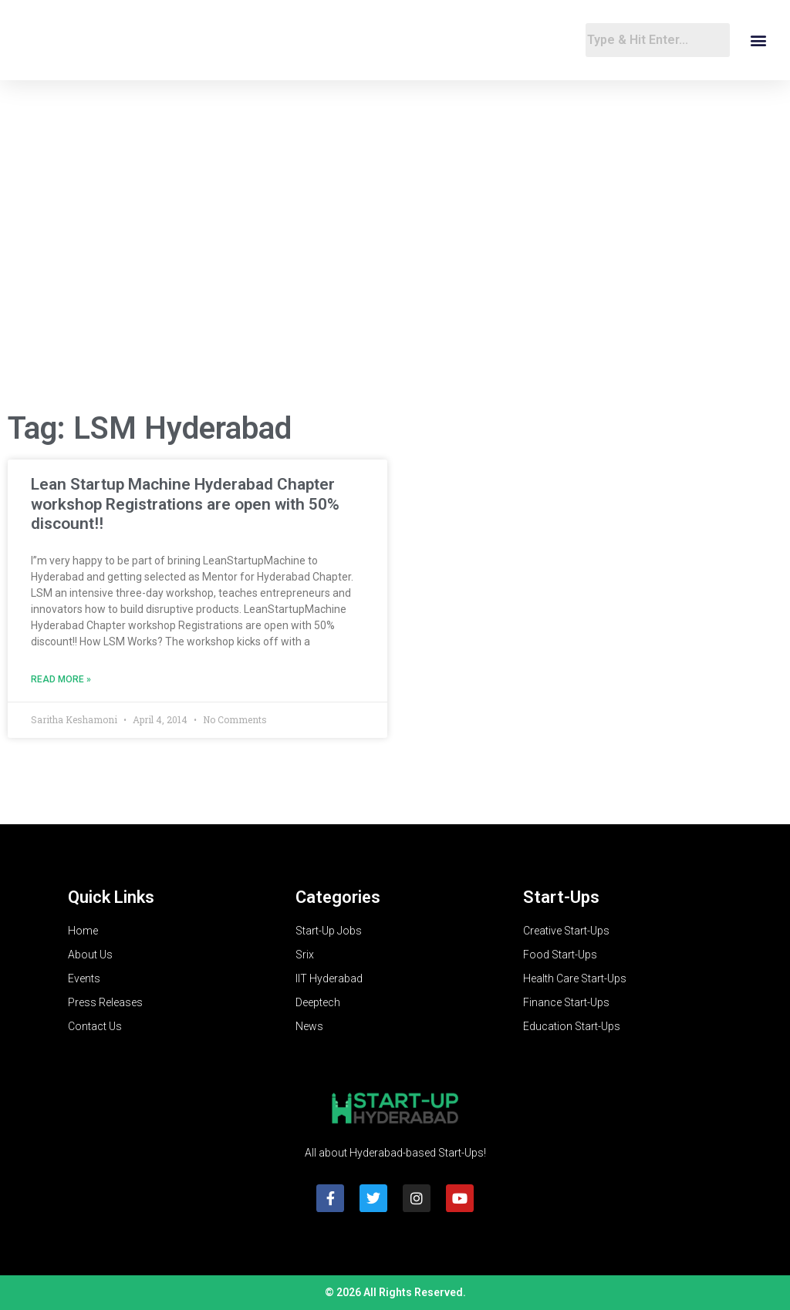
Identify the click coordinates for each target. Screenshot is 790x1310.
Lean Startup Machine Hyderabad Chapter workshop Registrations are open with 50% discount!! (185, 503)
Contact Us (95, 1026)
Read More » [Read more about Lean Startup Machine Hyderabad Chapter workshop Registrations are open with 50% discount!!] (61, 679)
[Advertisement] (395, 274)
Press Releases (105, 1002)
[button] (758, 40)
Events (84, 978)
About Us (90, 954)
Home (83, 930)
